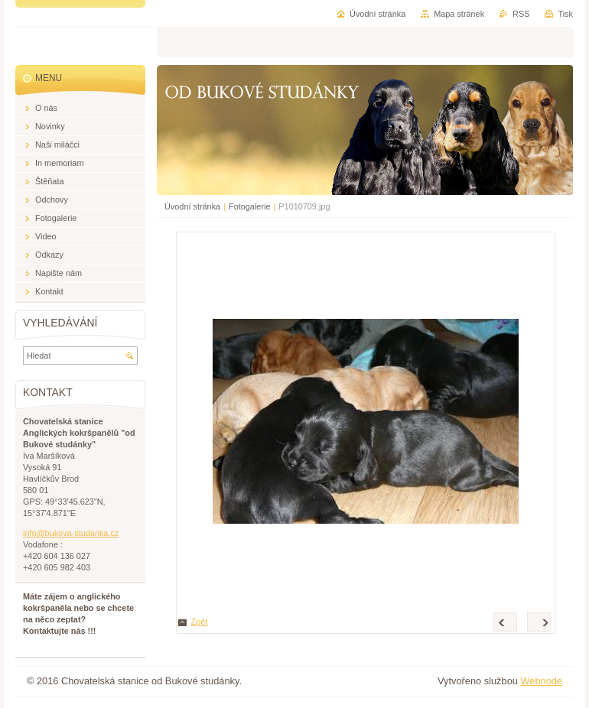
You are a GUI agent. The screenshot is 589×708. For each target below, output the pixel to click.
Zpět (199, 621)
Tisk (565, 13)
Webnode (541, 681)
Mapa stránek (459, 13)
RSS (521, 13)
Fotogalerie (249, 206)
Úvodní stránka (192, 206)
